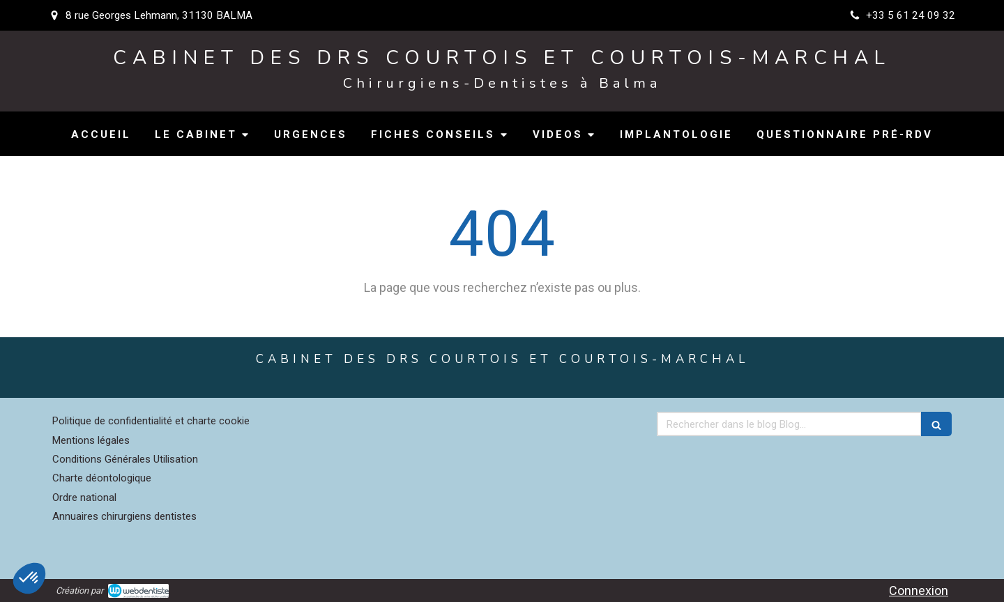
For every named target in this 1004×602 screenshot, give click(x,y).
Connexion (918, 590)
